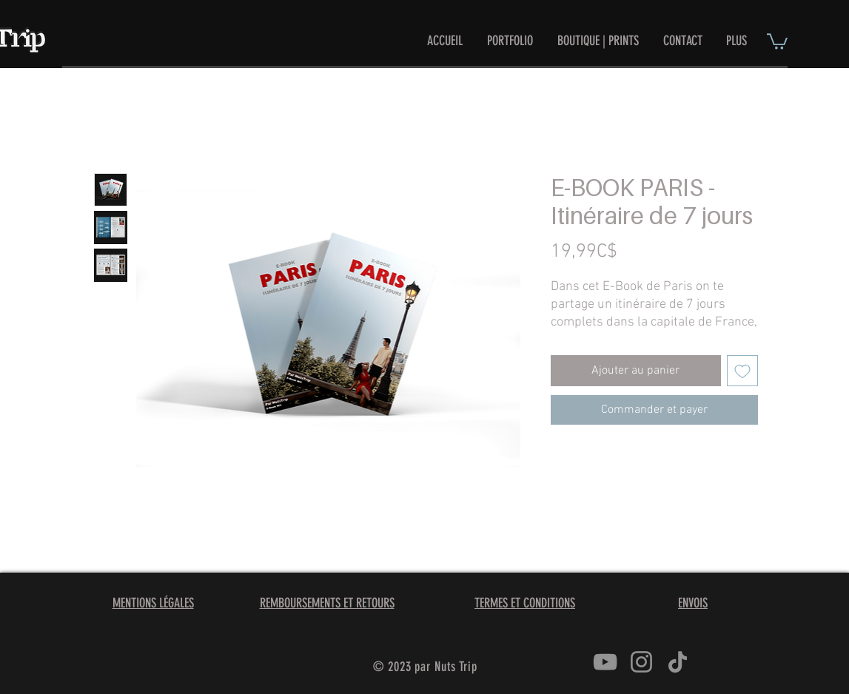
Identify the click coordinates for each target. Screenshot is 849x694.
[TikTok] (677, 661)
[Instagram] (641, 661)
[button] (777, 41)
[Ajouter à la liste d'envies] (742, 370)
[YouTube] (605, 661)
